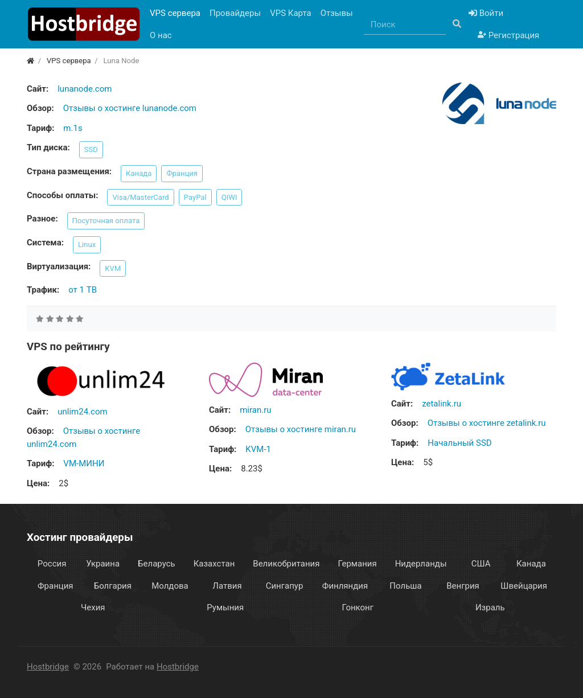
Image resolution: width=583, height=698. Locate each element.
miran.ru (255, 410)
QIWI (229, 197)
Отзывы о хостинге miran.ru (300, 429)
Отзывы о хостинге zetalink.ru (487, 423)
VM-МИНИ (83, 463)
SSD (91, 149)
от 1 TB (82, 290)
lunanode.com (85, 89)
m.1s (72, 128)
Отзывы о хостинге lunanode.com (129, 108)
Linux (87, 244)
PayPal (195, 197)
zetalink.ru (441, 404)
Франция (182, 173)
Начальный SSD (459, 443)
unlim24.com (82, 412)
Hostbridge (48, 667)
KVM (113, 268)
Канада (138, 173)
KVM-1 (258, 449)
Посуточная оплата (106, 220)
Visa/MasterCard (140, 197)
